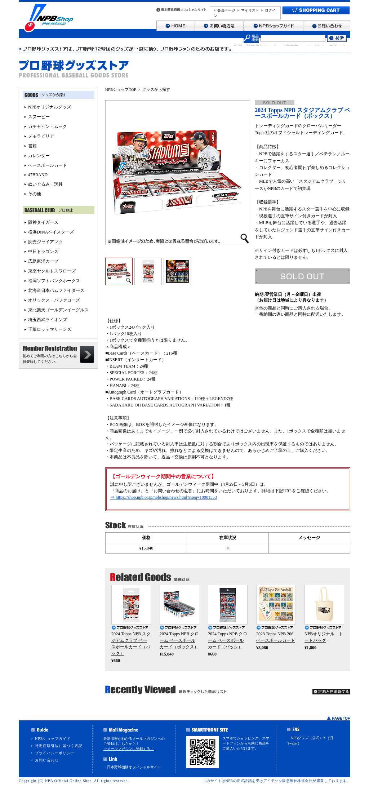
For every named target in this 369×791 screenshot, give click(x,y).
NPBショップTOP (120, 89)
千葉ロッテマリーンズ (49, 329)
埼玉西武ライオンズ (47, 319)
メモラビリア (41, 136)
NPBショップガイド (53, 739)
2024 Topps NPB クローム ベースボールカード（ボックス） (179, 640)
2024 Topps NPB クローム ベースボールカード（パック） (227, 640)
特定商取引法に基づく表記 (59, 746)
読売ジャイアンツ (45, 241)
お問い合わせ (47, 760)
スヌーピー (39, 116)
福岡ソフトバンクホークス (54, 280)
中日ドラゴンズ (43, 251)
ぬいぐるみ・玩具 (45, 184)
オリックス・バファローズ (54, 300)
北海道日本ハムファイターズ (56, 290)
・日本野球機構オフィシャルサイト (132, 767)
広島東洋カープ (43, 261)
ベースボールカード (47, 165)
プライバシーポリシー (55, 753)
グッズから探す (156, 89)
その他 (34, 193)
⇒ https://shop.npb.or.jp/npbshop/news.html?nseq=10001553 (163, 497)
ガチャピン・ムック (47, 126)
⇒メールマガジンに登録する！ (128, 749)
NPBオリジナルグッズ (49, 107)
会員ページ (226, 10)
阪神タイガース (43, 222)
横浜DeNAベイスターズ (51, 232)
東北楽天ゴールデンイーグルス (58, 309)
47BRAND (38, 174)
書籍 (32, 145)
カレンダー (39, 155)
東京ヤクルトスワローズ (52, 271)
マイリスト (250, 10)
